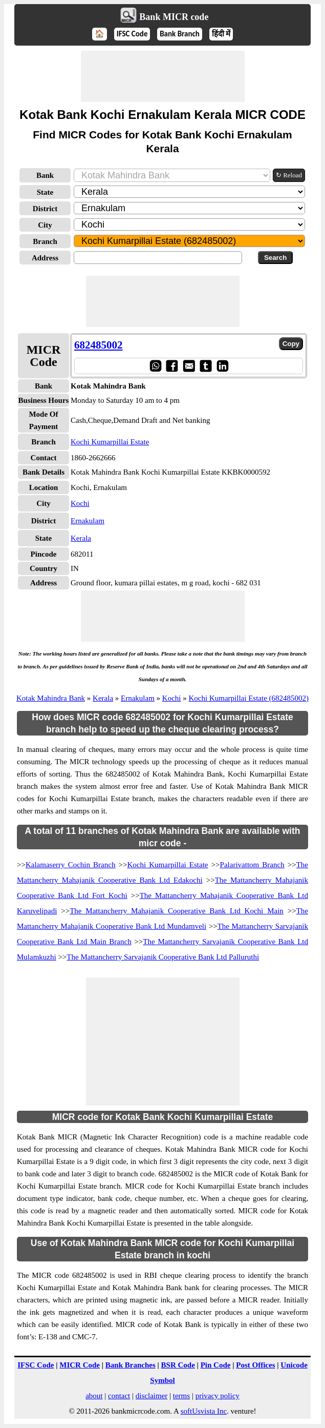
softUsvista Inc (204, 1411)
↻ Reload (289, 175)
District (45, 209)
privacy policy (218, 1396)
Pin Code (216, 1365)
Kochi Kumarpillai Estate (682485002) (249, 698)
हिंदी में (221, 33)
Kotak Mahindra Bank (50, 698)
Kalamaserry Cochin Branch (71, 865)
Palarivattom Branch (252, 865)
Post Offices (255, 1365)
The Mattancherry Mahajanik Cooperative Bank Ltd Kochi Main (177, 911)
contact (119, 1396)
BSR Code (178, 1365)
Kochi (80, 503)
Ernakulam (87, 521)
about (93, 1396)
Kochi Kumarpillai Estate (110, 442)
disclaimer (151, 1396)
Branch (45, 241)
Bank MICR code (173, 17)
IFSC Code (132, 33)
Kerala (81, 538)
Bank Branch (180, 33)
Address (45, 258)
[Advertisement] (163, 76)
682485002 (98, 345)
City (45, 225)
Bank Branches (130, 1365)
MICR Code (79, 1365)
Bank (45, 175)
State (45, 192)
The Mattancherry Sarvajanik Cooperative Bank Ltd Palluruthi (163, 957)
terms (181, 1396)
